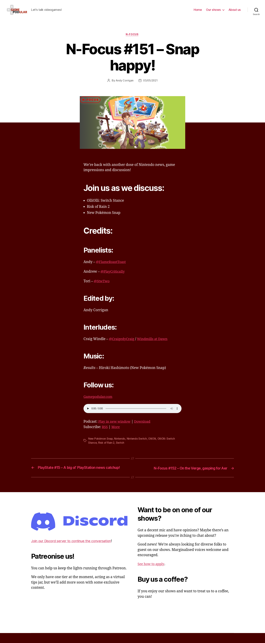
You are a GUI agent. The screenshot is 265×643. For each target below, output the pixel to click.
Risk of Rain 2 (106, 448)
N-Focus (132, 39)
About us (234, 12)
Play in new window (115, 427)
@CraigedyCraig (122, 344)
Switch (120, 448)
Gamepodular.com (98, 402)
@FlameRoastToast (112, 267)
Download (144, 427)
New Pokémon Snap (100, 444)
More (116, 432)
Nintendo (120, 444)
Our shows (213, 12)
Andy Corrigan (124, 86)
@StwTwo (102, 286)
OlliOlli (153, 444)
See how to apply (152, 574)
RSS (105, 432)
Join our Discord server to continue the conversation (74, 551)
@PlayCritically (113, 277)
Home (198, 12)
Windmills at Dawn (155, 344)
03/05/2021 (150, 86)
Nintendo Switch (137, 444)
